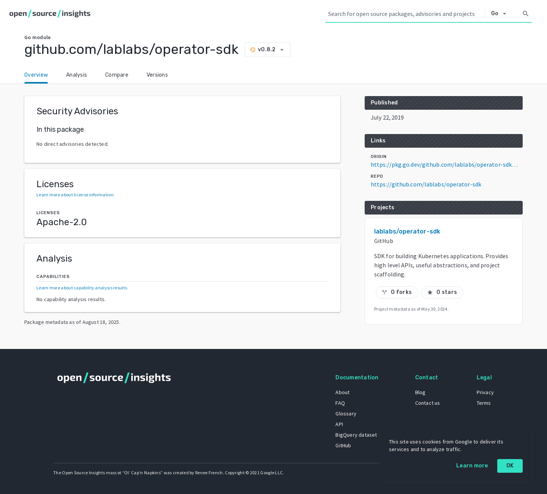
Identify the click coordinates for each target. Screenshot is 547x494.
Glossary (345, 413)
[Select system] (501, 14)
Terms (484, 402)
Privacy (485, 392)
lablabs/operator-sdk (407, 231)
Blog (420, 392)
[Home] (51, 13)
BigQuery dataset (356, 434)
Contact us (427, 402)
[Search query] (405, 13)
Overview (36, 75)
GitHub (343, 445)
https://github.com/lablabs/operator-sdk (426, 184)
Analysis (76, 75)
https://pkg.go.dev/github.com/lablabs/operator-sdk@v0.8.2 (447, 164)
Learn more (472, 465)
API (339, 424)
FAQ (340, 402)
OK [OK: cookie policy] (510, 465)
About (342, 392)
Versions (157, 75)
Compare (116, 75)
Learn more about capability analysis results (81, 287)
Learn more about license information (75, 194)
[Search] (526, 14)
